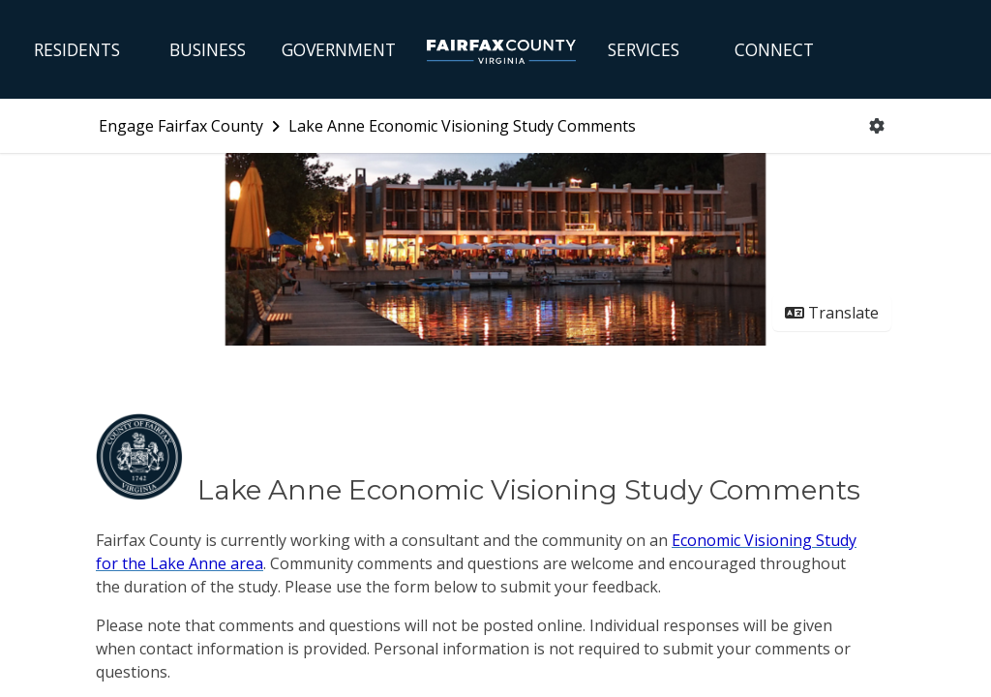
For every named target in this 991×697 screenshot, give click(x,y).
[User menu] (876, 125)
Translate (832, 312)
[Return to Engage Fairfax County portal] (191, 125)
